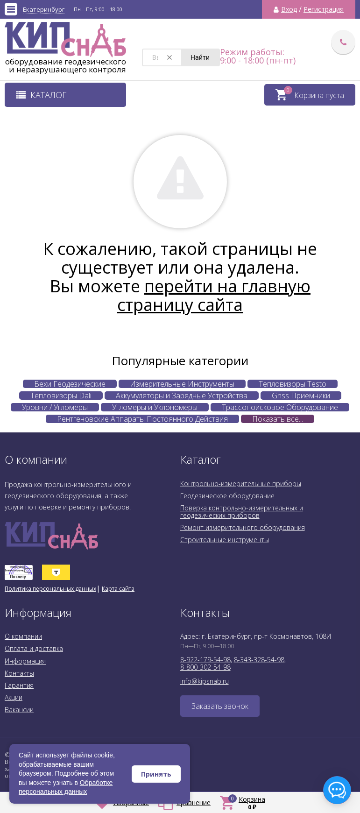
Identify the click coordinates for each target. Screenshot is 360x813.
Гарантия (19, 685)
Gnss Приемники (301, 395)
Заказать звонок (219, 706)
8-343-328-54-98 (259, 659)
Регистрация (324, 9)
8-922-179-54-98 (205, 659)
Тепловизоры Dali (61, 395)
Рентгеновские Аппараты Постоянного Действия (142, 419)
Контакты (19, 673)
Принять (156, 774)
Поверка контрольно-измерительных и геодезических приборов (241, 511)
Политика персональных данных (50, 589)
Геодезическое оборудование (227, 495)
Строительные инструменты (224, 539)
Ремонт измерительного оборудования (242, 527)
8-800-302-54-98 (205, 667)
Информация (25, 661)
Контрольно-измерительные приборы (240, 483)
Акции (13, 697)
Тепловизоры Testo (292, 384)
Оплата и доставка (34, 648)
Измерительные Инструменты (182, 384)
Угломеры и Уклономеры (155, 407)
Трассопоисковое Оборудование (280, 407)
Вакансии (19, 709)
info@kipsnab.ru (204, 681)
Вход (289, 9)
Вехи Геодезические (70, 384)
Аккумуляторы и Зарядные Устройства (181, 395)
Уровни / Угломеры (55, 407)
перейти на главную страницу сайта (214, 295)
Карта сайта (118, 589)
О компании (23, 636)
